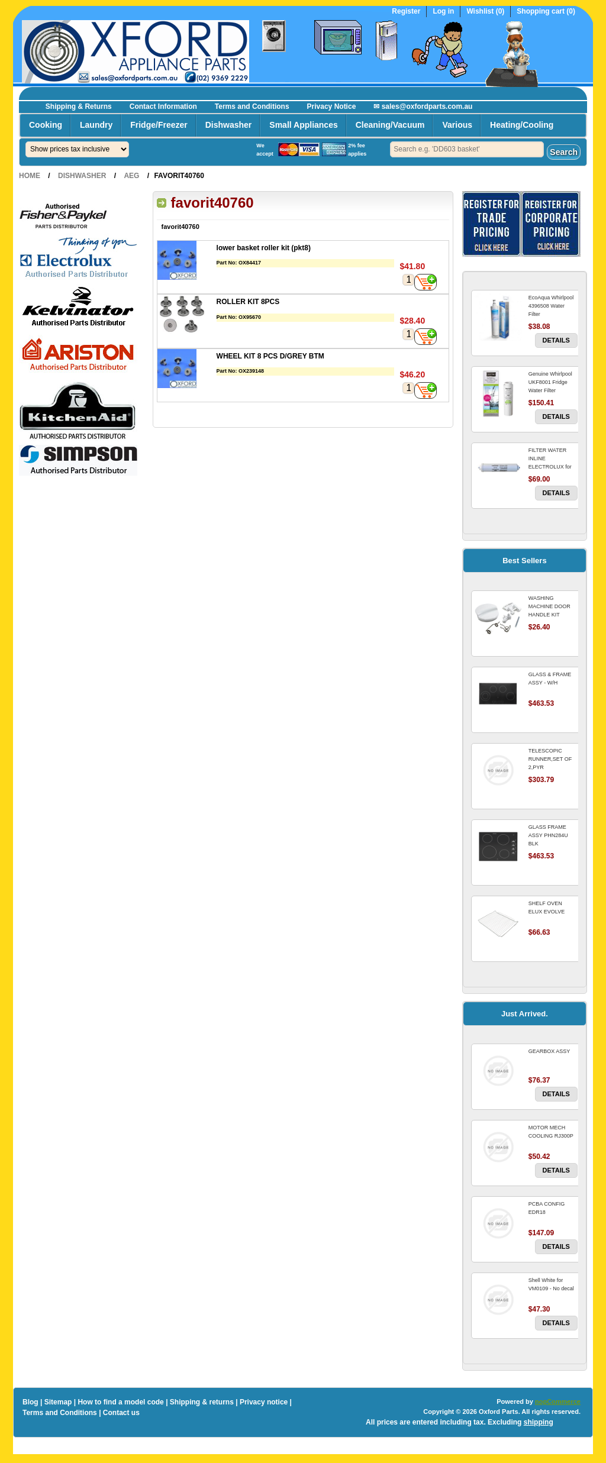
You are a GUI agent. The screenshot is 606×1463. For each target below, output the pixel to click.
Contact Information (163, 106)
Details (556, 340)
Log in (443, 11)
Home (29, 176)
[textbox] (467, 149)
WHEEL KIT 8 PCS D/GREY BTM (270, 356)
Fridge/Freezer (158, 125)
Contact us (121, 1413)
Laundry (96, 125)
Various (457, 125)
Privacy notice (264, 1402)
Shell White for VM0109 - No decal (551, 1284)
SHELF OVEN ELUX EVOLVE (546, 907)
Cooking (45, 125)
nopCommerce (558, 1401)
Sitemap (58, 1402)
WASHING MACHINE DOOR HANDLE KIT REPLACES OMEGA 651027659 (552, 614)
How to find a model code (120, 1402)
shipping (538, 1422)
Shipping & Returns (79, 106)
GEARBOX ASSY (549, 1051)
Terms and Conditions (252, 106)
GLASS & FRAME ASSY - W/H (550, 678)
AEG (131, 176)
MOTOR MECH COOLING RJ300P (550, 1132)
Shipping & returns (202, 1402)
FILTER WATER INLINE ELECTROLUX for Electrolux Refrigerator (550, 466)
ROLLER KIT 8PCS (248, 302)
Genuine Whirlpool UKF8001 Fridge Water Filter (550, 382)
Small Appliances (303, 125)
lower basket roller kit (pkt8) (264, 248)
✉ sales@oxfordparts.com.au (422, 106)
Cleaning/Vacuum (390, 125)
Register (406, 11)
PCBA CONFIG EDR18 (546, 1208)
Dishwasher (228, 125)
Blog (30, 1402)
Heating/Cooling (521, 125)
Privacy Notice (331, 106)
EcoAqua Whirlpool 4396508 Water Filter (551, 306)
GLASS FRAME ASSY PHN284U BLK (548, 835)
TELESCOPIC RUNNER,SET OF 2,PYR (550, 759)
